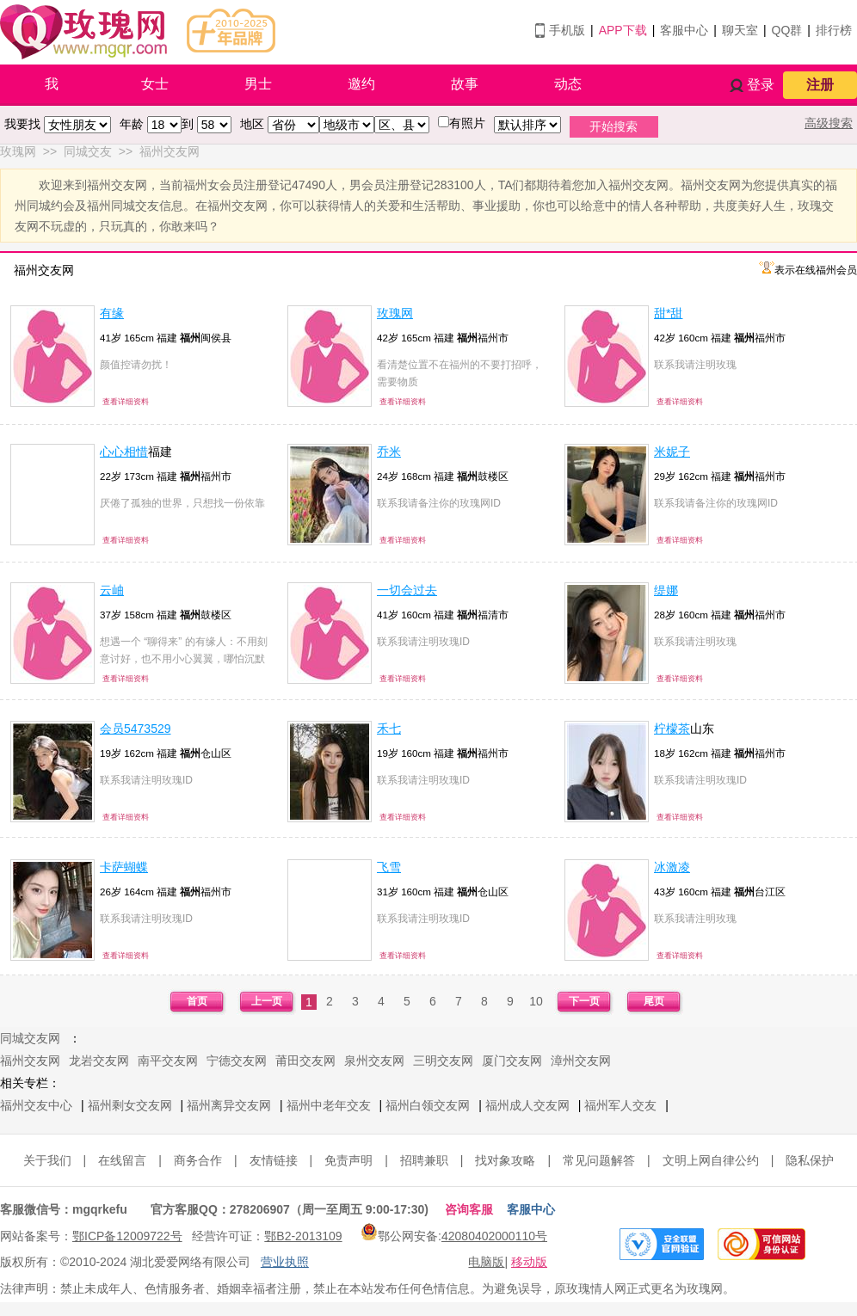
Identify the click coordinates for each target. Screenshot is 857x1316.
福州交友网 (169, 151)
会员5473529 (135, 728)
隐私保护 (810, 1160)
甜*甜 (668, 313)
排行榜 (834, 30)
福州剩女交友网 (130, 1105)
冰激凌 (672, 867)
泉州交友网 (374, 1060)
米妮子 (672, 451)
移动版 (529, 1262)
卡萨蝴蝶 (124, 867)
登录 (760, 84)
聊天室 (740, 30)
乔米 (389, 451)
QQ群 (787, 30)
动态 (568, 84)
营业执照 (285, 1262)
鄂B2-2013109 (303, 1236)
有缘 (112, 313)
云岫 (112, 590)
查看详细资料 (125, 401)
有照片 (467, 123)
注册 (820, 84)
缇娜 (666, 590)
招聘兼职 (424, 1160)
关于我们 (47, 1160)
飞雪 (389, 867)
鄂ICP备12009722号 (127, 1236)
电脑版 (486, 1262)
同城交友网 (30, 1038)
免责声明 (348, 1160)
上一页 (266, 1001)
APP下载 (623, 30)
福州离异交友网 (229, 1105)
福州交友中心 (36, 1105)
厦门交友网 (512, 1060)
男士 (258, 84)
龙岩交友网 (99, 1060)
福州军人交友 (620, 1105)
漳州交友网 (581, 1060)
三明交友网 (443, 1060)
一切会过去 (407, 590)
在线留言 (122, 1160)
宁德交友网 (237, 1060)
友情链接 (274, 1160)
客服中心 (684, 30)
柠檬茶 (672, 728)
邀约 (361, 84)
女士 (155, 84)
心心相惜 (124, 451)
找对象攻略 (505, 1160)
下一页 (584, 1001)
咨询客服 (469, 1209)
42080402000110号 (494, 1236)
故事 (464, 84)
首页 (197, 1001)
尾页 (654, 1001)
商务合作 (198, 1160)
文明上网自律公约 (711, 1160)
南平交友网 (168, 1060)
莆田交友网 (305, 1060)
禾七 (389, 728)
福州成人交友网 (527, 1105)
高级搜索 (829, 123)
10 (536, 1001)
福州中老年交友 (329, 1105)
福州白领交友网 (427, 1105)
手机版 (567, 30)
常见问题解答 (599, 1160)
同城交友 (88, 151)
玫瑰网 (18, 151)
